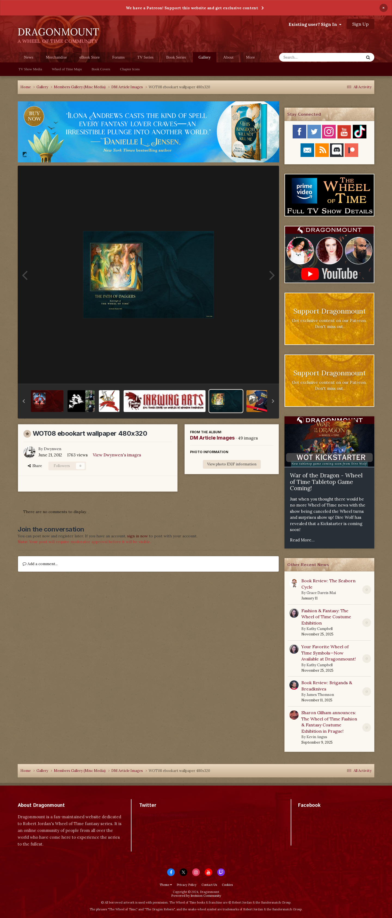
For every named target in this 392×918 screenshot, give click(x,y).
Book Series (176, 57)
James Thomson (320, 694)
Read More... (302, 540)
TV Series (145, 57)
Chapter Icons (130, 69)
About (228, 57)
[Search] (307, 57)
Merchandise (56, 57)
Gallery (204, 58)
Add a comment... (40, 563)
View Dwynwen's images (117, 455)
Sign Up (360, 24)
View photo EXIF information (231, 464)
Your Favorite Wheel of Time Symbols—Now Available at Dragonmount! (328, 653)
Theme (166, 885)
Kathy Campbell (320, 628)
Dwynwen (52, 448)
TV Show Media (30, 69)
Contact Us (209, 885)
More (250, 57)
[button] (24, 401)
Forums (118, 57)
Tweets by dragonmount (163, 814)
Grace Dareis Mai (321, 592)
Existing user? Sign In (315, 24)
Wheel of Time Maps (67, 69)
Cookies (227, 885)
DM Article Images (212, 438)
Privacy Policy (187, 885)
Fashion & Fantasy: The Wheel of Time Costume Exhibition (326, 617)
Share (35, 465)
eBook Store (89, 57)
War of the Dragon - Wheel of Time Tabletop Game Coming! (326, 482)
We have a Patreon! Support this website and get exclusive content (192, 7)
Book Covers (101, 69)
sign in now (137, 536)
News (28, 57)
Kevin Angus (317, 737)
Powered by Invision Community (196, 895)
